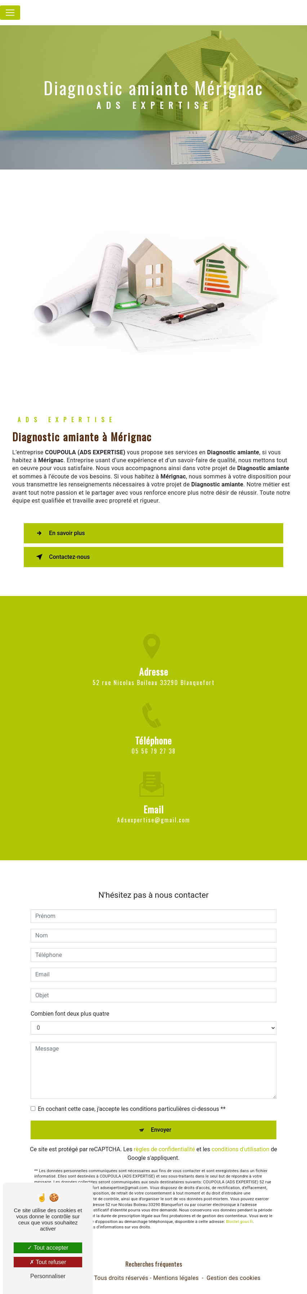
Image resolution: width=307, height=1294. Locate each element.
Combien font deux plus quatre (70, 1002)
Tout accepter (47, 1248)
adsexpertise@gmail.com (153, 809)
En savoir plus (59, 533)
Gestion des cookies (233, 1278)
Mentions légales (176, 1278)
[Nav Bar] (10, 12)
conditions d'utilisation (240, 1138)
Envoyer (161, 1119)
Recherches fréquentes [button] (153, 1263)
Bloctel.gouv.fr (239, 1211)
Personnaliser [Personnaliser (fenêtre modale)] (48, 1276)
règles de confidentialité (164, 1138)
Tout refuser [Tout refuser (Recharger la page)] (48, 1262)
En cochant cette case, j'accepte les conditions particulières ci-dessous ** (132, 1098)
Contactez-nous (61, 557)
